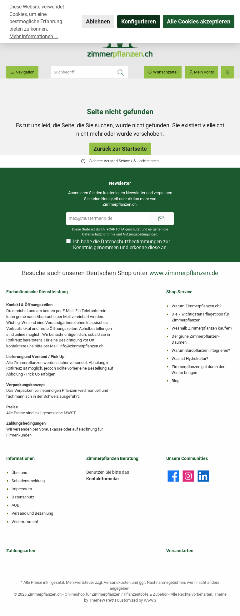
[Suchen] (120, 72)
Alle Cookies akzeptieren (198, 21)
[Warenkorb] (227, 72)
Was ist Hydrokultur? (190, 358)
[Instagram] (188, 476)
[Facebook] (173, 476)
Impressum (22, 489)
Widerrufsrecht (25, 521)
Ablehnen (98, 21)
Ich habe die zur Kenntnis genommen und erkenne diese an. (121, 244)
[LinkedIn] (203, 476)
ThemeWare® (101, 600)
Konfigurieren (138, 21)
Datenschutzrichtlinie (98, 234)
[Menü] (22, 72)
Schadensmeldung (28, 480)
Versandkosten (117, 582)
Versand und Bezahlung (32, 513)
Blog (175, 380)
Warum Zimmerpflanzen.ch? (196, 306)
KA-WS (150, 600)
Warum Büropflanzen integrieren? (201, 350)
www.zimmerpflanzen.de (183, 273)
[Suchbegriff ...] (82, 72)
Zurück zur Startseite (120, 148)
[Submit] (161, 218)
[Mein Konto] (201, 72)
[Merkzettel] (163, 72)
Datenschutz (23, 497)
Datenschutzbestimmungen (131, 242)
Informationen (20, 458)
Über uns (19, 472)
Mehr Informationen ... (33, 36)
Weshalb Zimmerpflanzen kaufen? (202, 328)
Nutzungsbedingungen (140, 234)
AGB (15, 505)
